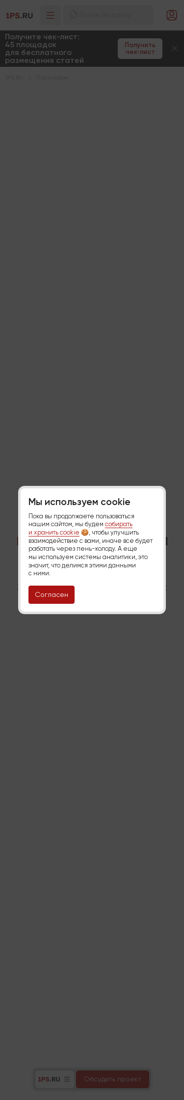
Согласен (51, 594)
